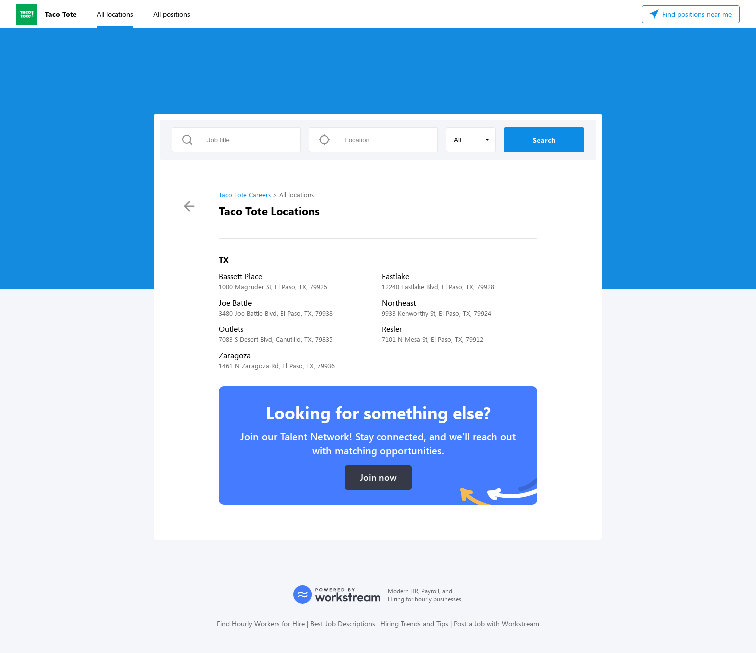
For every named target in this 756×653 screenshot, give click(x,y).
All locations (115, 14)
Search (544, 140)
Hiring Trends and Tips (414, 623)
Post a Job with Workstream (496, 623)
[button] (471, 139)
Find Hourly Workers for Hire (261, 623)
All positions (171, 14)
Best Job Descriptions (342, 623)
